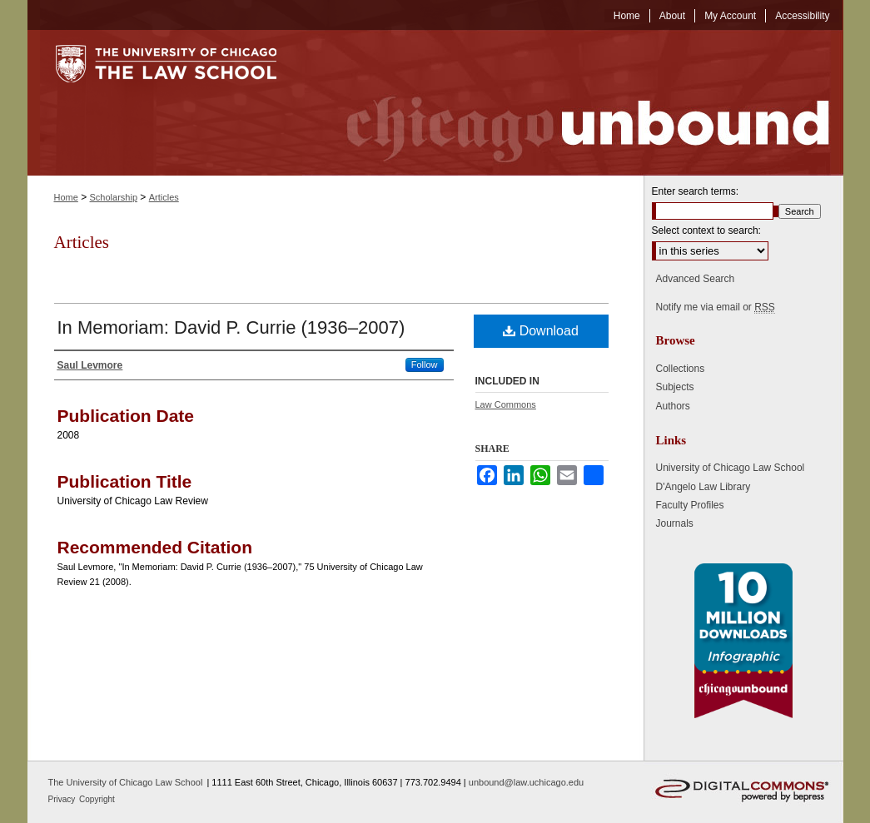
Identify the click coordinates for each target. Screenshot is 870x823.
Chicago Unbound (572, 103)
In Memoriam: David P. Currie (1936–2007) (231, 327)
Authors (673, 406)
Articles (164, 197)
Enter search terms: (695, 191)
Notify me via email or (715, 307)
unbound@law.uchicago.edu (526, 782)
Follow (424, 364)
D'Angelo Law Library (703, 487)
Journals (675, 523)
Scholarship (113, 197)
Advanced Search (695, 279)
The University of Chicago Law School (125, 782)
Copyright (97, 799)
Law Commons (505, 404)
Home (66, 197)
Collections (680, 368)
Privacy (63, 799)
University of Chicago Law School (730, 467)
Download (541, 331)
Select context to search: (706, 230)
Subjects (675, 387)
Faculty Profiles (690, 505)
